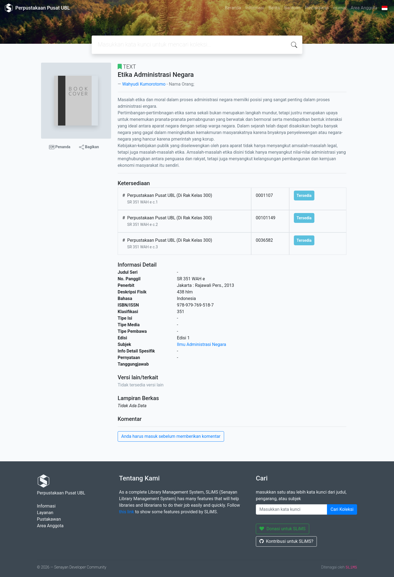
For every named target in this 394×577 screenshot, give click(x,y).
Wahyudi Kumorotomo (143, 84)
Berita (274, 7)
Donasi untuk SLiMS (282, 528)
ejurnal (339, 7)
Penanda (60, 147)
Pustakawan (317, 7)
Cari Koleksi (342, 509)
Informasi (254, 7)
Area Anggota (364, 7)
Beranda (233, 7)
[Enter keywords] (291, 509)
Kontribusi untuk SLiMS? (286, 541)
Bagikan (89, 147)
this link (126, 511)
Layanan (45, 512)
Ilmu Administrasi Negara (201, 344)
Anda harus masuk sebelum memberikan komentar (171, 436)
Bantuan (292, 7)
